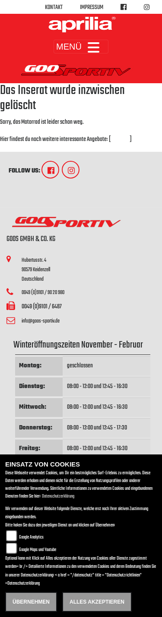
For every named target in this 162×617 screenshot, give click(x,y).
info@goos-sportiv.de (41, 321)
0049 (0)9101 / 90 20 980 (43, 292)
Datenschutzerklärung (58, 496)
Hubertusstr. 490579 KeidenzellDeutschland (36, 269)
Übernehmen (31, 602)
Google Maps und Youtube (37, 550)
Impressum (91, 7)
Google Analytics (31, 537)
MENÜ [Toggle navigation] (81, 46)
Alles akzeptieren (97, 602)
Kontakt (54, 7)
